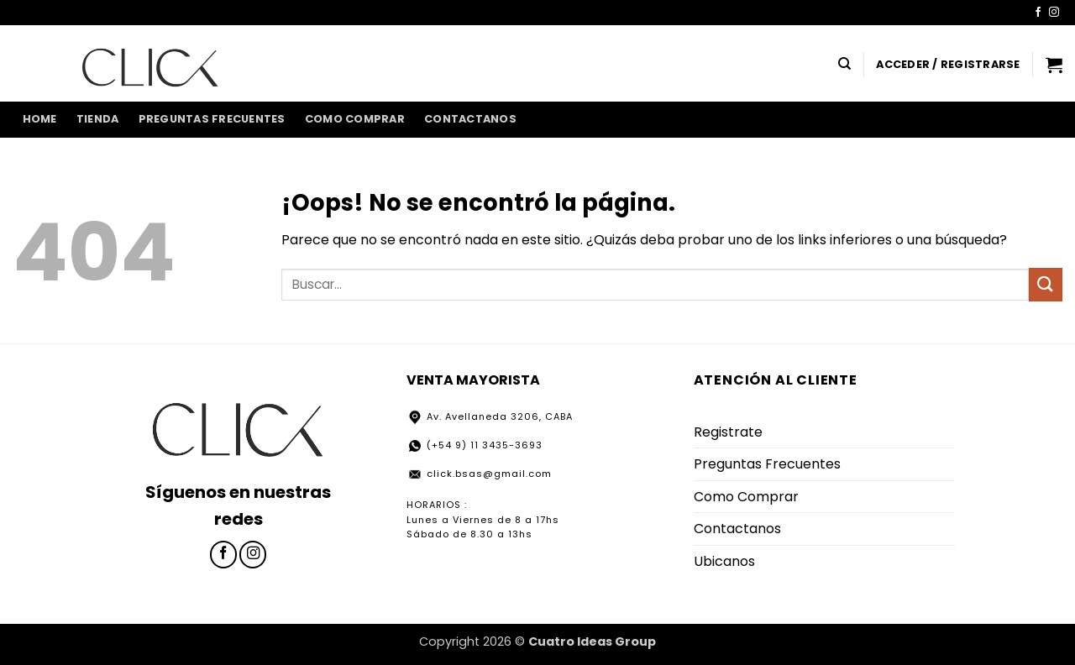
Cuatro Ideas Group (592, 641)
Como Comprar (355, 119)
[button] (948, 65)
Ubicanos (724, 561)
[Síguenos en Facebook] (1038, 12)
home (40, 119)
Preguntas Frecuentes (212, 119)
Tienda (97, 119)
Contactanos (470, 119)
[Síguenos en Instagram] (1054, 12)
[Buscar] (844, 64)
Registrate (728, 432)
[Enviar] (1045, 284)
